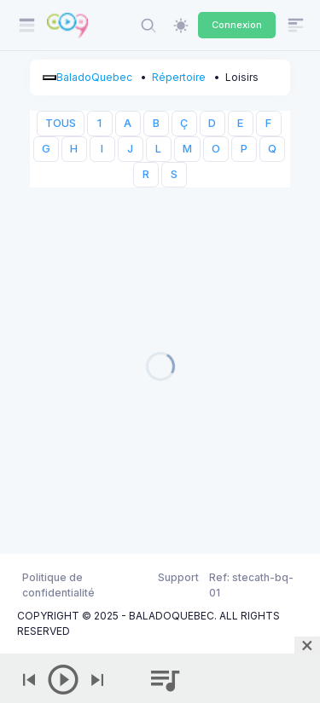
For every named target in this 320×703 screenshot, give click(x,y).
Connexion (237, 25)
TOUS (60, 123)
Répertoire (179, 77)
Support (178, 577)
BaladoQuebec (94, 77)
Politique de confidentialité (58, 585)
